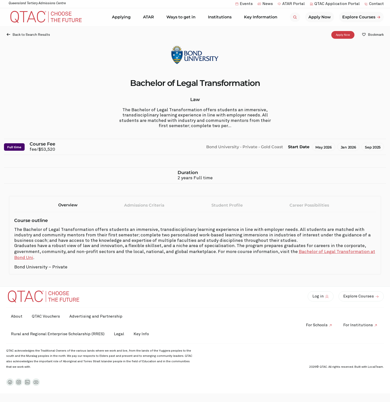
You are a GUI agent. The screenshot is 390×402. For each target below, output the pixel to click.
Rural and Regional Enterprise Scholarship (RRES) (58, 334)
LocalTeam (375, 366)
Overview (68, 205)
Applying (122, 17)
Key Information (262, 17)
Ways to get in (182, 17)
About (17, 316)
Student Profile (227, 205)
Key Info (144, 334)
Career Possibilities (309, 205)
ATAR (149, 17)
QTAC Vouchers (47, 316)
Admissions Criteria (144, 205)
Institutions (221, 17)
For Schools (316, 325)
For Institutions (358, 325)
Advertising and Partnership (97, 316)
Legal (120, 334)
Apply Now (343, 34)
